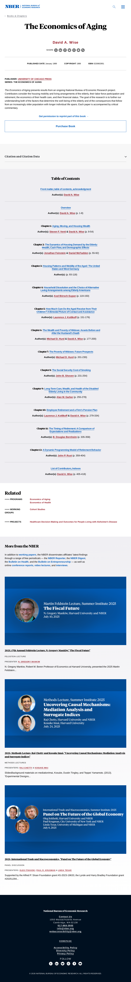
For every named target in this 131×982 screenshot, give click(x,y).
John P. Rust (65, 455)
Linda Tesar (65, 870)
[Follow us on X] (51, 963)
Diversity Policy (65, 950)
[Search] (114, 7)
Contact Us (65, 916)
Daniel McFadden (78, 253)
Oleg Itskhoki (27, 870)
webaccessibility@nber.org (65, 931)
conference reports (22, 565)
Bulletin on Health (19, 562)
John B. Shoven (65, 375)
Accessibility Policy (65, 947)
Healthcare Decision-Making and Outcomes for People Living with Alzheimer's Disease (73, 522)
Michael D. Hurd (56, 339)
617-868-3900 (65, 925)
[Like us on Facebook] (74, 963)
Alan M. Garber (65, 397)
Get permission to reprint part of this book (62, 116)
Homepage (65, 941)
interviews (61, 565)
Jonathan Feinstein (55, 253)
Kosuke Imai (41, 768)
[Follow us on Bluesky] (62, 963)
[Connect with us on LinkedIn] (56, 963)
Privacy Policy (65, 953)
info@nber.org (65, 928)
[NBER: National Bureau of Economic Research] (25, 7)
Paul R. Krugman (46, 870)
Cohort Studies (37, 509)
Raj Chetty (26, 768)
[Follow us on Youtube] (80, 963)
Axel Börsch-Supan (65, 296)
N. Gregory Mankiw (29, 662)
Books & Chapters (17, 16)
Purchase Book (65, 126)
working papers (27, 554)
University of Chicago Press (35, 79)
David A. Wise (65, 42)
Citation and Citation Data (22, 156)
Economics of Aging (40, 499)
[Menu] (123, 7)
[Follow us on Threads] (68, 963)
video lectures (42, 565)
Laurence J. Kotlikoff (65, 317)
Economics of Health (40, 502)
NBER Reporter (56, 558)
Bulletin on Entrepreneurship (54, 562)
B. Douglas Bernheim (65, 437)
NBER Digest (77, 558)
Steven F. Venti (57, 231)
